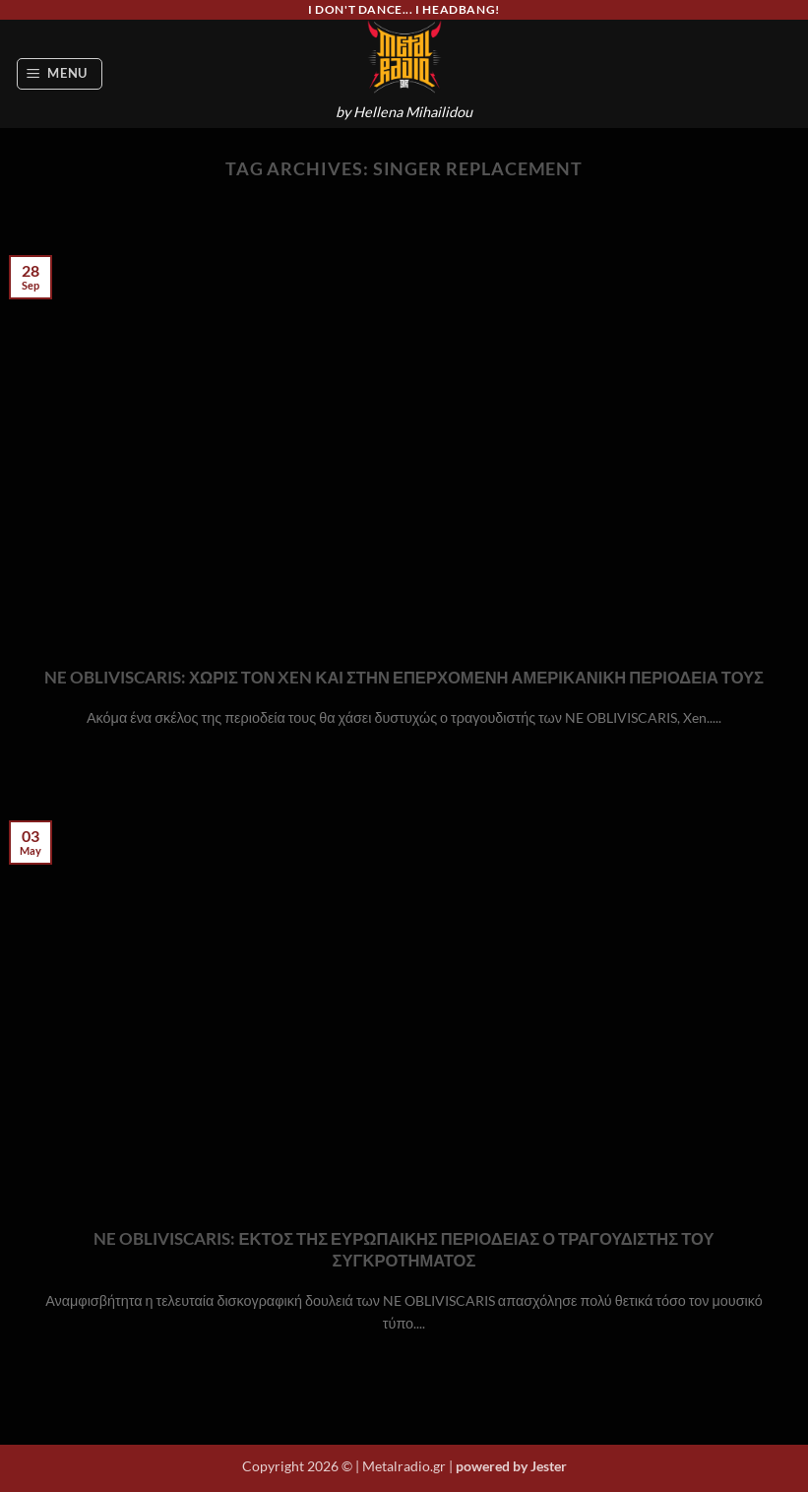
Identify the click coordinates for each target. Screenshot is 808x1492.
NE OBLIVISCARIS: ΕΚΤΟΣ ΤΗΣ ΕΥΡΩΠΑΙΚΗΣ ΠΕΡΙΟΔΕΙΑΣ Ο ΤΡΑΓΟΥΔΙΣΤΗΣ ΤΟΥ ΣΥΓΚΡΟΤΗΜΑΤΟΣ (403, 1249)
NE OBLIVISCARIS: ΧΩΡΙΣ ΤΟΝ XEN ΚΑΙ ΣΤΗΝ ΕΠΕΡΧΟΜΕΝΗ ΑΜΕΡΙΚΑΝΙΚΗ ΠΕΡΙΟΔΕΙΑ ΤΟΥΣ (404, 677)
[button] (60, 74)
